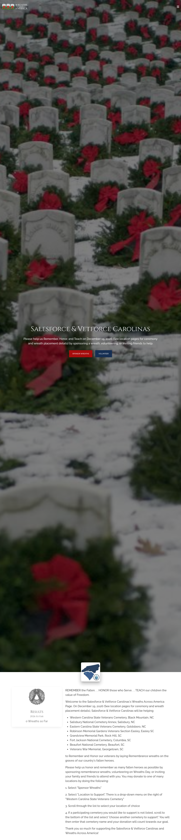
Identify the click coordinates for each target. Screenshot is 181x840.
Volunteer (104, 354)
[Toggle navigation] (178, 7)
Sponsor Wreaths (80, 354)
